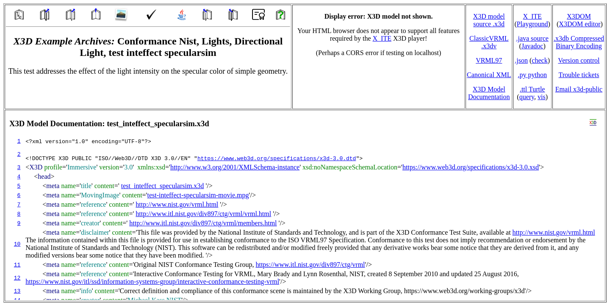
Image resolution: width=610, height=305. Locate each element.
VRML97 (489, 60)
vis (542, 96)
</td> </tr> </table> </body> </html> (305, 205)
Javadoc (532, 46)
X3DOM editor (579, 24)
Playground (532, 24)
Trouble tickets (579, 74)
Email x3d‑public (579, 89)
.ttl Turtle (532, 89)
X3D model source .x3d (489, 20)
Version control (578, 60)
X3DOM (579, 16)
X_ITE (382, 38)
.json (521, 60)
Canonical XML (489, 74)
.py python (532, 74)
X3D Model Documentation (489, 93)
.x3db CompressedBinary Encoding (579, 42)
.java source (532, 38)
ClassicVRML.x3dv (488, 42)
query (526, 96)
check (539, 60)
